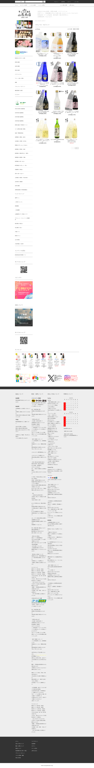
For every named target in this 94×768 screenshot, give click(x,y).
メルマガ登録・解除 (62, 5)
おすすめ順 (70, 29)
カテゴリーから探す (23, 5)
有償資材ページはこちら (37, 524)
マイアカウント (35, 741)
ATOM (19, 757)
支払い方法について (20, 743)
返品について (18, 748)
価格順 (74, 29)
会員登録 (62, 1)
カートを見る (34, 748)
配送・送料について (20, 746)
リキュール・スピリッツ (41, 20)
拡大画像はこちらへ (36, 656)
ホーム (16, 5)
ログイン (68, 1)
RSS (16, 757)
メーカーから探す (32, 5)
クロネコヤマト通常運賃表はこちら (39, 452)
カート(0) (75, 1)
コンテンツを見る (41, 5)
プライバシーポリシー (20, 753)
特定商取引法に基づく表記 (21, 750)
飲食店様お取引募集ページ (20, 254)
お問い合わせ (71, 5)
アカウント (55, 1)
